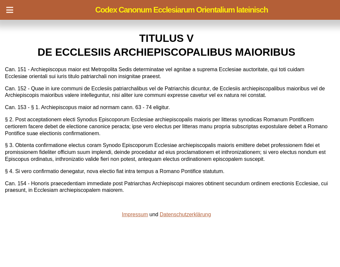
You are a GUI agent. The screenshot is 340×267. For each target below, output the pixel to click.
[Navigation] (10, 10)
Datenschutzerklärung (185, 214)
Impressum (135, 214)
